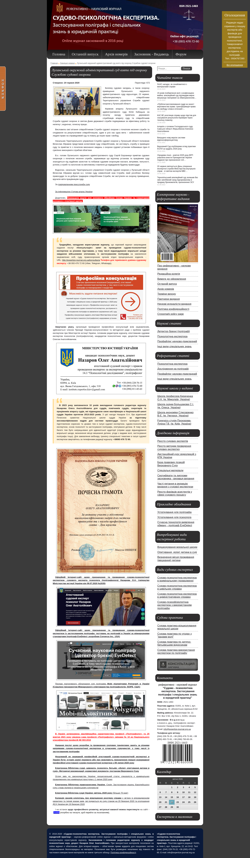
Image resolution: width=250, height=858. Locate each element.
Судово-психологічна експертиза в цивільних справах (177, 587)
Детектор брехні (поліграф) (173, 331)
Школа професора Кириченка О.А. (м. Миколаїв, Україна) (175, 398)
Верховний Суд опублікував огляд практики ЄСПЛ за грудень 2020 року (176, 147)
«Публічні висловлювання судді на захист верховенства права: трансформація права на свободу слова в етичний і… (176, 106)
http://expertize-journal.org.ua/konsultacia (81, 260)
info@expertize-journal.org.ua (177, 729)
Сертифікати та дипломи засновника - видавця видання (175, 477)
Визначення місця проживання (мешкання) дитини (175, 559)
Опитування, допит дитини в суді (177, 552)
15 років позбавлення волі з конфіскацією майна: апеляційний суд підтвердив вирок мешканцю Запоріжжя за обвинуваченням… (176, 95)
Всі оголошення (235, 65)
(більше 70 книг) (91, 793)
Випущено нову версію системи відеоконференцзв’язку (171, 139)
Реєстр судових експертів (172, 441)
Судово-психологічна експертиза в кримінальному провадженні (177, 579)
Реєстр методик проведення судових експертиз (174, 448)
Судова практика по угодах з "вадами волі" (174, 635)
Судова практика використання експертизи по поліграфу (176, 651)
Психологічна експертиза (172, 336)
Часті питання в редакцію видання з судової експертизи (175, 485)
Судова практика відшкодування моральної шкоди (176, 627)
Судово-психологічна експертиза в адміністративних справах (177, 595)
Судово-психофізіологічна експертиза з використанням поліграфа (174, 605)
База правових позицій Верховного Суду (171, 464)
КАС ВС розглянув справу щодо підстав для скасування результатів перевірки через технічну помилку (176, 117)
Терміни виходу (166, 293)
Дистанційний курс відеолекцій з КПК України (176, 456)
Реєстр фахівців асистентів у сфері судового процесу (174, 493)
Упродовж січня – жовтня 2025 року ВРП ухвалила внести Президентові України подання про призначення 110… (175, 157)
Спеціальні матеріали (170, 470)
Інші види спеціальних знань (174, 346)
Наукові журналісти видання (174, 303)
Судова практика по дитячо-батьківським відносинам (174, 643)
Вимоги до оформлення (171, 278)
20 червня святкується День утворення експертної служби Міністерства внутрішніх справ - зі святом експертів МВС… (176, 168)
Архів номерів (165, 288)
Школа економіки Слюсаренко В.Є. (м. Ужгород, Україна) (175, 414)
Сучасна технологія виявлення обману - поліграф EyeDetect (175, 524)
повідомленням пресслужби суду (74, 184)
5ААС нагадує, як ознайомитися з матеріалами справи (172, 85)
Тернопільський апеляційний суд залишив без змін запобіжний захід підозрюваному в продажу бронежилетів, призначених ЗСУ (177, 179)
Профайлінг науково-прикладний (177, 341)
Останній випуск (167, 283)
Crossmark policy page (170, 313)
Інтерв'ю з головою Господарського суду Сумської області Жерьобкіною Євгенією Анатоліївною (175, 128)
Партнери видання (168, 298)
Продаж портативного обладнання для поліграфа (81, 684)
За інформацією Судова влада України (73, 191)
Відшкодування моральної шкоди (177, 547)
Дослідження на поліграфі (173, 368)
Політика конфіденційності (173, 309)
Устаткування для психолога (174, 517)
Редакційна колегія (168, 273)
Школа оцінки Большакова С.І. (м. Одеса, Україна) (175, 406)
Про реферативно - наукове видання (174, 267)
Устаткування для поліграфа (174, 512)
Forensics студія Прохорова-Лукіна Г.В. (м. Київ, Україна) (174, 422)
